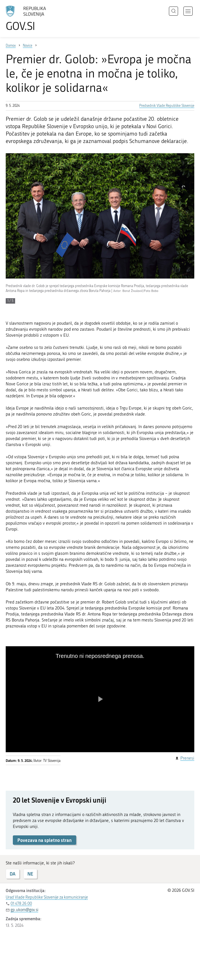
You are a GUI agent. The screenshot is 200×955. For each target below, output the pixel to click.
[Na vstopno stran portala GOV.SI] (34, 18)
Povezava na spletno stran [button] (44, 840)
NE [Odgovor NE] (30, 873)
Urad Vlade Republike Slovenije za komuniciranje (47, 897)
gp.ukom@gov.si (24, 909)
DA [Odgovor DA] (12, 873)
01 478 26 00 (21, 903)
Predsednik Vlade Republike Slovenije (166, 106)
